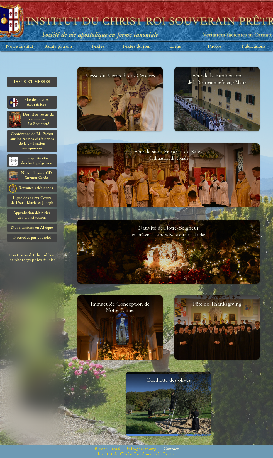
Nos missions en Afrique (32, 228)
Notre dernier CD (30, 175)
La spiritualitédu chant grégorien (30, 161)
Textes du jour (136, 46)
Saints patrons (58, 46)
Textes (97, 46)
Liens (175, 46)
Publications (253, 46)
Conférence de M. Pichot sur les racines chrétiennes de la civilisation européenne (32, 141)
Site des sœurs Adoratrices (29, 102)
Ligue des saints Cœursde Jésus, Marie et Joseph (32, 200)
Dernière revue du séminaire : (31, 120)
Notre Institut (19, 46)
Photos (214, 46)
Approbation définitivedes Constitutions (32, 215)
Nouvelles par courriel (32, 238)
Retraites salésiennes (31, 188)
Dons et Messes (32, 82)
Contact (171, 448)
